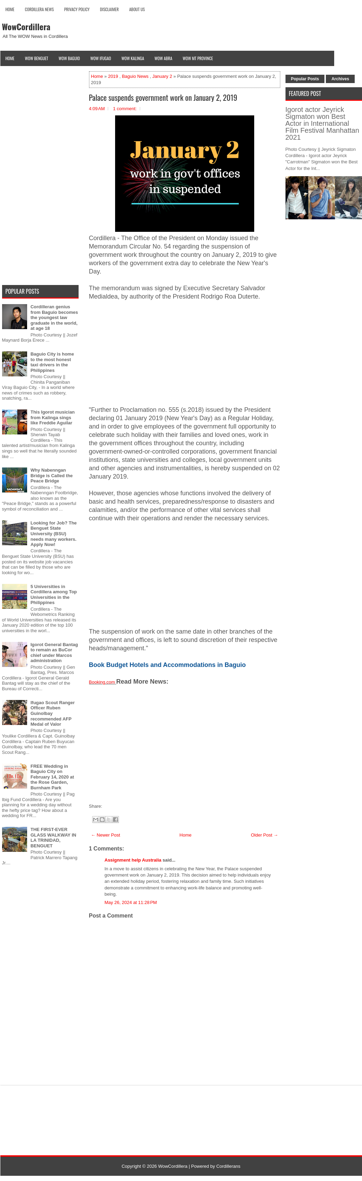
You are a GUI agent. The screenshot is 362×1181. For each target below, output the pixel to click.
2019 (113, 76)
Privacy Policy (77, 9)
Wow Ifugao (100, 58)
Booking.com (102, 682)
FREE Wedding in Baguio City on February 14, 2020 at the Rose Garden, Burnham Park (52, 777)
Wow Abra (163, 58)
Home (10, 9)
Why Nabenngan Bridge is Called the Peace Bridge (52, 475)
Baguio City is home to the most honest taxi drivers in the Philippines (52, 362)
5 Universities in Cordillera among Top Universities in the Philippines (54, 594)
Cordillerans (228, 1166)
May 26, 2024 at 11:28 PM (131, 902)
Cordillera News (39, 9)
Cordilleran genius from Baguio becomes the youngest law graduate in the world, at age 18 (54, 317)
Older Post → (264, 835)
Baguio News (135, 76)
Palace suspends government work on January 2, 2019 (163, 97)
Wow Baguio (69, 58)
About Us (137, 9)
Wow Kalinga (132, 58)
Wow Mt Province (198, 58)
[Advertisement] (184, 357)
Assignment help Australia (133, 860)
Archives (340, 78)
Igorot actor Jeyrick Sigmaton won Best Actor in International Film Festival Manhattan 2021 (322, 123)
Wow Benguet (36, 58)
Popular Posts (305, 78)
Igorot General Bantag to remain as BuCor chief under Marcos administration (54, 652)
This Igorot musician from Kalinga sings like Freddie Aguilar (53, 417)
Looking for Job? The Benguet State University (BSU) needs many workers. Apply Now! (54, 533)
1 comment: (125, 108)
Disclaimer (109, 9)
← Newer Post (105, 835)
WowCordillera (26, 26)
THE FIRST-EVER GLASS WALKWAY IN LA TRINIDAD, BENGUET (53, 837)
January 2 (162, 76)
